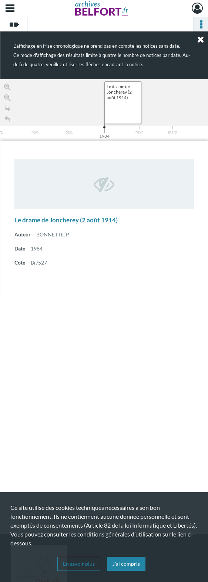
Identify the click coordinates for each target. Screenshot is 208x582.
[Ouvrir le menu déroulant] (10, 8)
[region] (104, 190)
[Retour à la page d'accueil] (7, 120)
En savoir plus (79, 564)
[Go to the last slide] (7, 109)
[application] (104, 110)
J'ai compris (126, 564)
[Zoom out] (7, 99)
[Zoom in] (7, 88)
